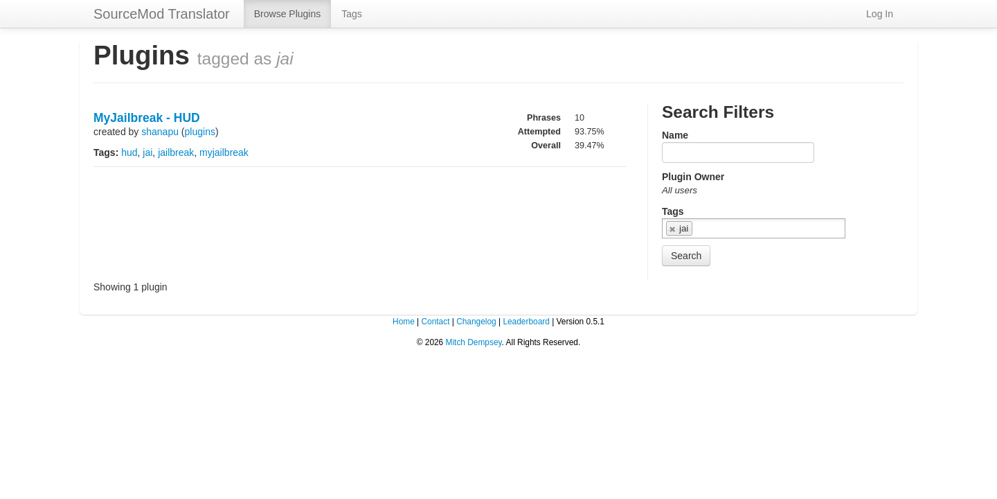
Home (404, 321)
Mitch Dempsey (474, 342)
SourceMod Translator (161, 13)
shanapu (160, 131)
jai (147, 152)
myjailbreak (224, 152)
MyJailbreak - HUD (146, 118)
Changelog (476, 321)
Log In (879, 13)
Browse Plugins (287, 13)
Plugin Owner (693, 176)
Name (675, 135)
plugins (200, 131)
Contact (435, 321)
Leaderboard (526, 321)
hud (129, 152)
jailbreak (176, 152)
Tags (351, 13)
